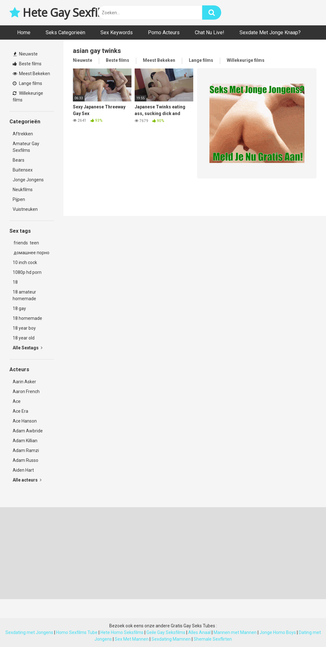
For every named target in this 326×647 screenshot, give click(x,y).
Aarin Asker (24, 381)
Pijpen (19, 199)
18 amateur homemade (24, 295)
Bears (18, 160)
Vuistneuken (25, 209)
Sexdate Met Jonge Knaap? (270, 32)
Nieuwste (25, 53)
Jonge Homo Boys (277, 632)
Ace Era (20, 411)
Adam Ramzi (26, 450)
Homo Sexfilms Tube (77, 632)
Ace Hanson (25, 421)
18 (15, 282)
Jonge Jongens (28, 179)
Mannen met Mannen (235, 632)
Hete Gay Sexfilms (63, 12)
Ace (17, 401)
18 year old (24, 337)
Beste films (27, 63)
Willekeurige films (28, 96)
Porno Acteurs (164, 32)
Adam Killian (25, 440)
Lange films (27, 83)
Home (23, 32)
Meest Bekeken (31, 73)
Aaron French (26, 391)
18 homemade (27, 318)
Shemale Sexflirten (213, 639)
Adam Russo (25, 460)
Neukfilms (23, 189)
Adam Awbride (28, 430)
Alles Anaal (199, 632)
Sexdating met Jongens (29, 632)
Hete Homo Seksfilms (122, 632)
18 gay (19, 308)
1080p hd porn (27, 272)
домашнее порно (31, 252)
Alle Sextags (27, 347)
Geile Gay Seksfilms (165, 632)
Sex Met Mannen (132, 639)
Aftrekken (23, 133)
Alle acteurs (27, 479)
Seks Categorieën (65, 32)
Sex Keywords (116, 32)
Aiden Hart (23, 470)
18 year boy (24, 328)
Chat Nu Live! (209, 32)
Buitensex (23, 169)
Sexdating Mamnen (171, 639)
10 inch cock (25, 262)
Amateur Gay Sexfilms (26, 147)
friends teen (26, 242)
